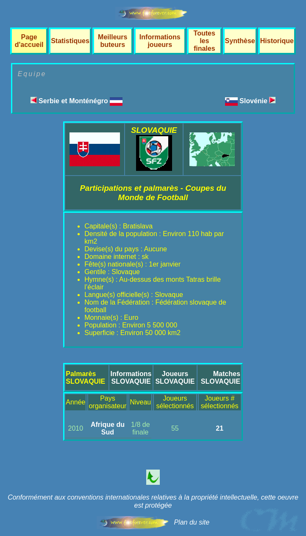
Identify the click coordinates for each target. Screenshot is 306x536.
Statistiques (70, 40)
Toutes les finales (204, 41)
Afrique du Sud (108, 428)
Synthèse (240, 40)
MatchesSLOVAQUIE (220, 377)
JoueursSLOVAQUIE (175, 377)
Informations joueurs (160, 40)
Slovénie (257, 100)
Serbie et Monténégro (76, 100)
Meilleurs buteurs (112, 40)
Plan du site (191, 522)
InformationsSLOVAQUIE (131, 377)
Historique (277, 40)
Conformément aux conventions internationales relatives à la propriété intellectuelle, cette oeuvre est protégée (153, 501)
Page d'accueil (29, 40)
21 (219, 428)
